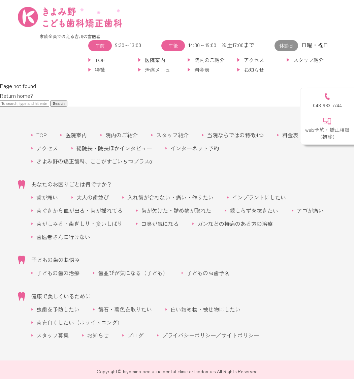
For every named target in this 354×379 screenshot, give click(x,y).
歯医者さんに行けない (63, 237)
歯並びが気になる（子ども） (133, 273)
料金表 (202, 69)
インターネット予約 (194, 148)
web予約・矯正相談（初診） (327, 133)
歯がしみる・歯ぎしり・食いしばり (79, 224)
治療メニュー (160, 69)
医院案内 (155, 59)
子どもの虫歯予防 (208, 273)
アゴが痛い (310, 210)
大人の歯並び (92, 197)
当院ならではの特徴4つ (235, 135)
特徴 (100, 69)
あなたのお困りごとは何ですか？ (71, 184)
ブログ (135, 335)
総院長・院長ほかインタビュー (114, 148)
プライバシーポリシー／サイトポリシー (210, 335)
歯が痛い (47, 197)
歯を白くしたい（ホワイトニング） (79, 322)
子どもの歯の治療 (57, 273)
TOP (100, 59)
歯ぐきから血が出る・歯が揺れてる (79, 210)
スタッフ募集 (52, 335)
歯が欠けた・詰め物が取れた (176, 210)
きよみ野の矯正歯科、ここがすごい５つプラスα (94, 161)
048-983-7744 (327, 105)
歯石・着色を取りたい (125, 309)
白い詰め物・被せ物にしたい (205, 309)
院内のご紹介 (209, 59)
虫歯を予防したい (57, 309)
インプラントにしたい (259, 197)
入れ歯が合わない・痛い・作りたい (170, 197)
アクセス (254, 59)
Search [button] (59, 103)
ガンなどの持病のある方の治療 (235, 224)
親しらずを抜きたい (254, 210)
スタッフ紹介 (308, 59)
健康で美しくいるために (61, 296)
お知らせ (254, 69)
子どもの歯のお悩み (55, 260)
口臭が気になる (160, 224)
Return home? (16, 95)
